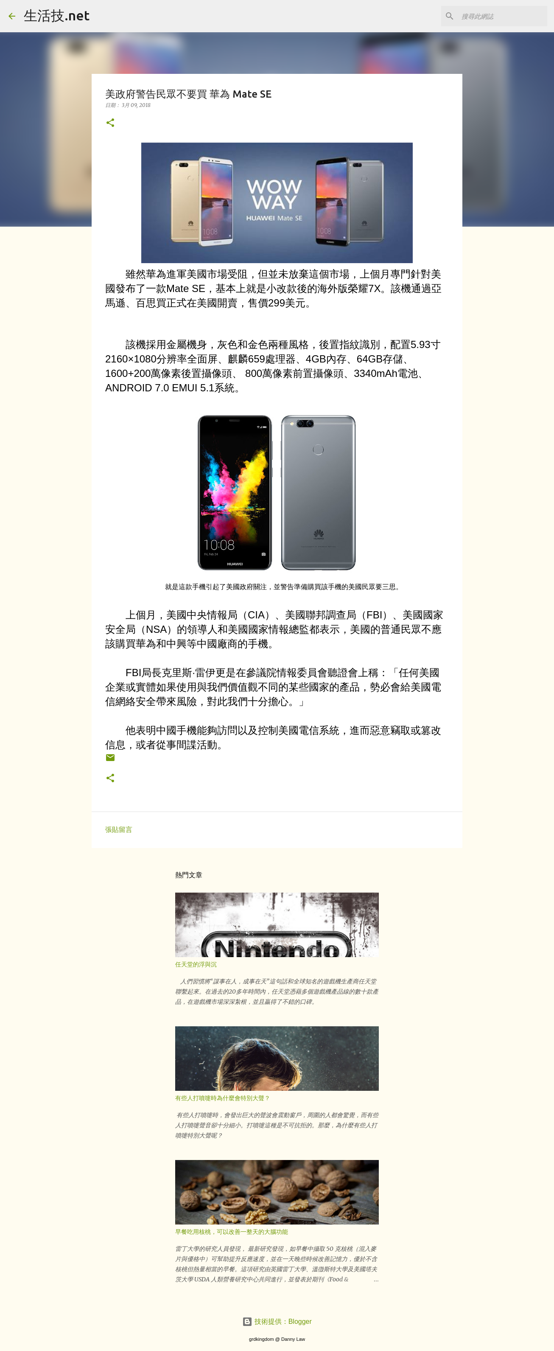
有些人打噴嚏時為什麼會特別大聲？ (222, 1098)
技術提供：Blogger (277, 1321)
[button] (110, 123)
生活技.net (57, 15)
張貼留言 (118, 829)
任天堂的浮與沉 (196, 964)
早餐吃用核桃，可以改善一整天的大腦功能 (231, 1231)
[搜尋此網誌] (502, 16)
